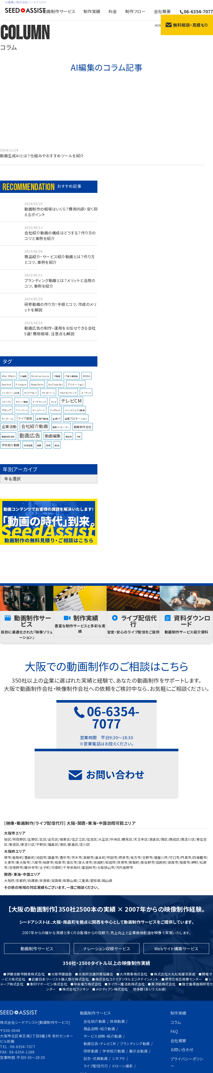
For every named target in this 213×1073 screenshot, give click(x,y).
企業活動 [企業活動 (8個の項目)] (9, 431)
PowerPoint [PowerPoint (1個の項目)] (37, 389)
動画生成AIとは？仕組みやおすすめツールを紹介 (42, 155)
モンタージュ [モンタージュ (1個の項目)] (8, 423)
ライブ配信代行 (96, 1025)
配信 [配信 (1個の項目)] (57, 450)
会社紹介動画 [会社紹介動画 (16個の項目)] (34, 431)
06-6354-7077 (196, 11)
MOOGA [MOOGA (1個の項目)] (86, 381)
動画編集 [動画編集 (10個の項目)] (53, 440)
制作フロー (135, 11)
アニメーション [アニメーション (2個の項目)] (75, 389)
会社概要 (162, 11)
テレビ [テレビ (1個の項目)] (54, 406)
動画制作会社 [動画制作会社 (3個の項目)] (83, 431)
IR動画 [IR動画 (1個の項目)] (57, 381)
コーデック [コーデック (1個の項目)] (86, 397)
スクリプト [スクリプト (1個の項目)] (6, 406)
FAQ (174, 994)
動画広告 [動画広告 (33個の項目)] (29, 440)
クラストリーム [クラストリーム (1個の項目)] (48, 397)
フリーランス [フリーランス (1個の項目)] (22, 415)
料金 (113, 11)
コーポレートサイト (187, 1037)
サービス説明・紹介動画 (103, 997)
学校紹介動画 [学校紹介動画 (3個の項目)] (10, 449)
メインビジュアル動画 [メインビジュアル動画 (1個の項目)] (75, 415)
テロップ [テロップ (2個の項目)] (7, 415)
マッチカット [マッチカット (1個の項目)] (55, 415)
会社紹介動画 (95, 983)
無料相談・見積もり (187, 25)
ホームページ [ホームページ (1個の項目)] (38, 415)
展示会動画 (138, 1011)
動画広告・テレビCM (100, 1004)
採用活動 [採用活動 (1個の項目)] (28, 450)
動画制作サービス (59, 11)
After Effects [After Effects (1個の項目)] (9, 381)
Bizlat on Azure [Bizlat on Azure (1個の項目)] (40, 381)
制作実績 (92, 11)
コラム (176, 985)
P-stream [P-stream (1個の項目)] (21, 389)
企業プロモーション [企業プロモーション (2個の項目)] (76, 423)
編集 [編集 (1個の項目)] (39, 450)
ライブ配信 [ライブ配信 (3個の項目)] (25, 423)
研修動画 (91, 1011)
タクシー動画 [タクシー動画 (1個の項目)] (22, 406)
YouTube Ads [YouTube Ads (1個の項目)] (55, 389)
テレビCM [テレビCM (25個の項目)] (71, 405)
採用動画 (117, 983)
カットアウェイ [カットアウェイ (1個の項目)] (30, 397)
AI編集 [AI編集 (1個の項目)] (23, 381)
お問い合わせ (182, 1011)
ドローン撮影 (122, 1025)
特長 (84, 1042)
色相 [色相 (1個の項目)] (48, 450)
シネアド (118, 1018)
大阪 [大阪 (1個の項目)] (78, 441)
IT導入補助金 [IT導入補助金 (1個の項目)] (71, 381)
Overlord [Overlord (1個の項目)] (6, 389)
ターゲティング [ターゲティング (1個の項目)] (39, 406)
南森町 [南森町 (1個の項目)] (68, 441)
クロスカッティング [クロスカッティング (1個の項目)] (68, 397)
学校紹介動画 (114, 1011)
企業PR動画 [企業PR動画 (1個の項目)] (42, 423)
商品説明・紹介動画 (99, 990)
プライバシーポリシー (185, 1024)
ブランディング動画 (135, 1004)
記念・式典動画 (96, 1018)
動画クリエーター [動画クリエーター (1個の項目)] (61, 431)
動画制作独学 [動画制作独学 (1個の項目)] (8, 441)
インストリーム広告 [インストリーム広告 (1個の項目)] (11, 397)
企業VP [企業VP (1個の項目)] (56, 423)
